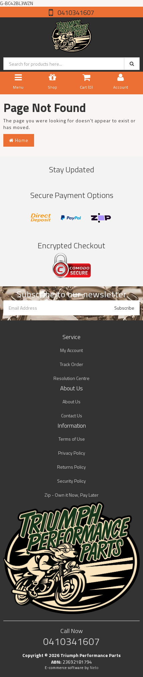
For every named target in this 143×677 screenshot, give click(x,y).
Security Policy (71, 480)
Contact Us (71, 415)
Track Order (71, 364)
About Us (71, 401)
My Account (71, 350)
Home (18, 140)
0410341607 (75, 12)
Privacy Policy (71, 452)
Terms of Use (71, 438)
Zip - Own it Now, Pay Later (71, 494)
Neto (94, 667)
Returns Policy (71, 466)
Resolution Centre (71, 378)
